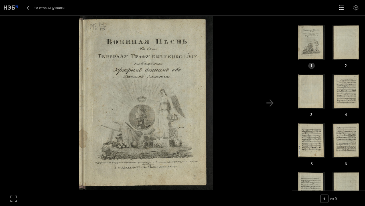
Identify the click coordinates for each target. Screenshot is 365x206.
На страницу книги (45, 8)
